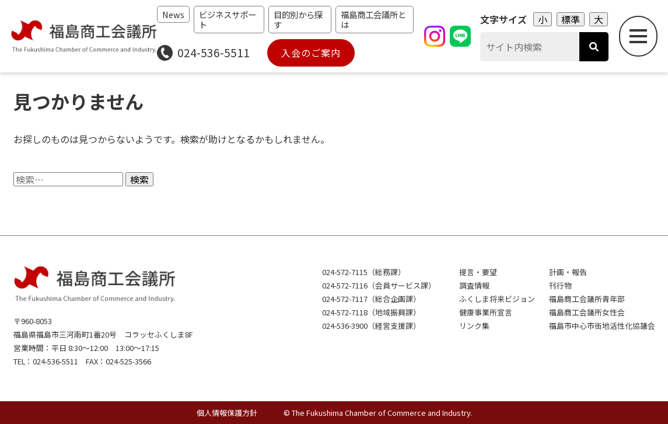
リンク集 (474, 325)
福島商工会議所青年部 (587, 298)
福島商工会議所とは (373, 19)
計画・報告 (568, 271)
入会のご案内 (311, 53)
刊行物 (560, 285)
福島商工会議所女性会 (587, 312)
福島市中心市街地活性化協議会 (602, 325)
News (173, 14)
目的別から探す (298, 19)
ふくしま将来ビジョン (497, 298)
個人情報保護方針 (227, 412)
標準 (570, 19)
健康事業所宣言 (485, 312)
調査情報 (474, 285)
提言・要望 (478, 271)
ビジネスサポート (227, 19)
